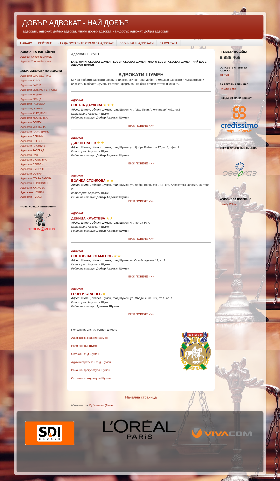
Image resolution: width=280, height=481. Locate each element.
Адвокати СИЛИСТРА (33, 159)
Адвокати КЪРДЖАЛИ (33, 113)
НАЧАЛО (26, 43)
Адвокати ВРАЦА (30, 99)
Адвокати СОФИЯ (31, 173)
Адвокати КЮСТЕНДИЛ (34, 117)
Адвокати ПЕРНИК (31, 136)
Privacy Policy (228, 204)
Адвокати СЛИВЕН (31, 164)
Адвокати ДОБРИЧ (32, 108)
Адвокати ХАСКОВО (32, 187)
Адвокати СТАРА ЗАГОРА (36, 178)
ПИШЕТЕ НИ (228, 88)
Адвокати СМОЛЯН (32, 169)
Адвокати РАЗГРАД (32, 150)
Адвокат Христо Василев (35, 61)
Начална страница (141, 397)
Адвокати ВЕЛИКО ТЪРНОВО (38, 89)
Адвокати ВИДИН (31, 94)
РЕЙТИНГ (45, 43)
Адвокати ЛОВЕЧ (31, 122)
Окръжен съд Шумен (85, 353)
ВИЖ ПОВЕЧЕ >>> (141, 125)
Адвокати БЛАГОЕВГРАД (35, 75)
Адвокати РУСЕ (29, 155)
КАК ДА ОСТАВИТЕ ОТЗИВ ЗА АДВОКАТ (86, 43)
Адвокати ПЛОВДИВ (32, 145)
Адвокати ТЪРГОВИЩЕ (34, 183)
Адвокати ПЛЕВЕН (31, 141)
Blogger (192, 466)
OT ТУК (224, 75)
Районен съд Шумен (84, 345)
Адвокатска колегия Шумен (89, 337)
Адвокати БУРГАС (31, 80)
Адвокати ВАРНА (30, 85)
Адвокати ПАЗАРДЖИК (34, 131)
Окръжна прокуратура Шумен (91, 378)
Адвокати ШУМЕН (32, 192)
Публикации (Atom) (101, 405)
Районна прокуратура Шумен (90, 370)
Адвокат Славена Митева (36, 56)
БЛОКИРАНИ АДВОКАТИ (137, 43)
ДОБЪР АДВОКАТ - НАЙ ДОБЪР (75, 23)
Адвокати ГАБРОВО (32, 103)
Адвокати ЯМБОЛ (31, 196)
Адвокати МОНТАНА (33, 127)
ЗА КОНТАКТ (168, 43)
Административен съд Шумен (91, 362)
